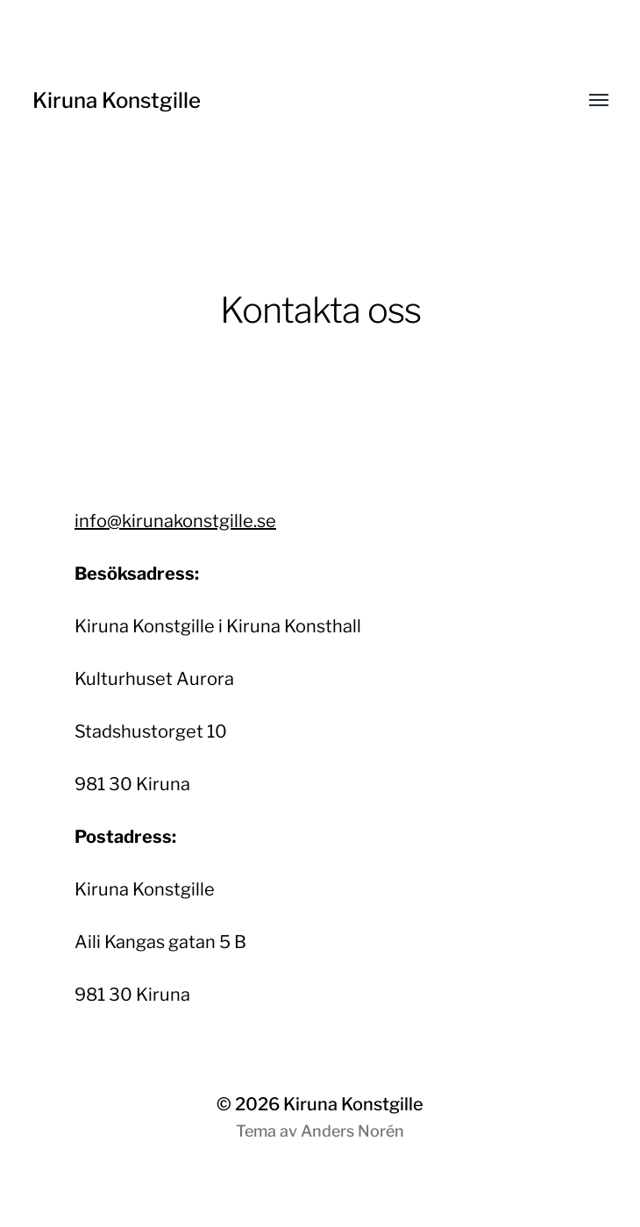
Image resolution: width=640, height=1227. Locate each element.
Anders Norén (352, 1131)
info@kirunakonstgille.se (175, 520)
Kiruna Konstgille (116, 100)
